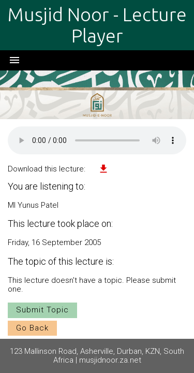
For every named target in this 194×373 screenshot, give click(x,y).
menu (14, 60)
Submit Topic (42, 309)
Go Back (32, 328)
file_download (103, 169)
